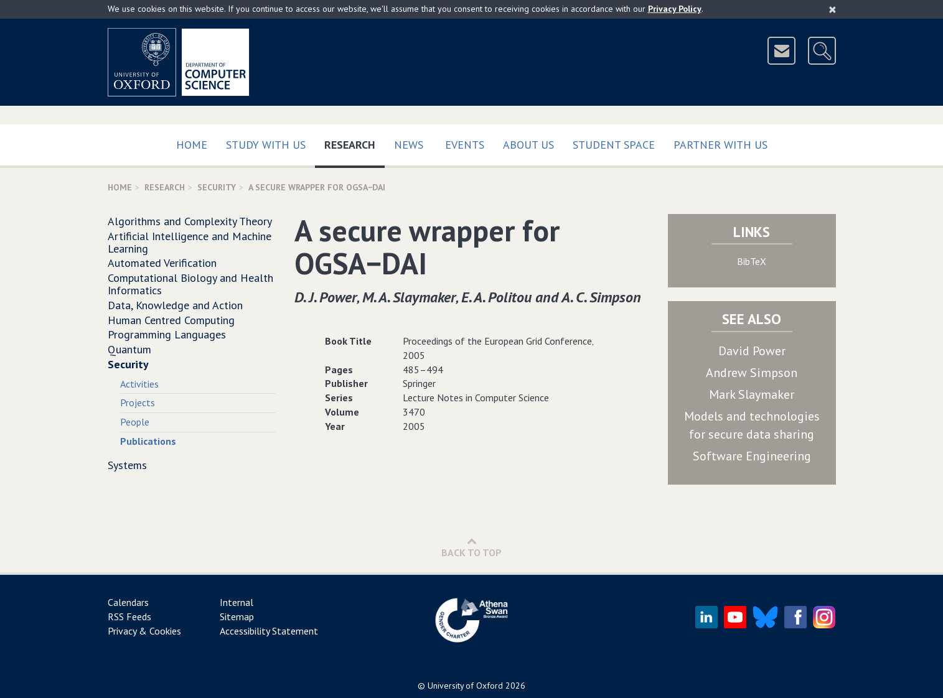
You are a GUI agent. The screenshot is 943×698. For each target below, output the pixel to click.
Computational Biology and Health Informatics (190, 284)
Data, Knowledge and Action (175, 305)
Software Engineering (752, 456)
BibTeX (751, 261)
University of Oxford (465, 685)
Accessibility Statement (269, 631)
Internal (236, 602)
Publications (148, 441)
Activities (139, 384)
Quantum (129, 349)
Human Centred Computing (171, 320)
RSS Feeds (129, 616)
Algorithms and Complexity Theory (190, 221)
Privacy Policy (674, 8)
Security (216, 187)
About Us (528, 144)
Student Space (614, 144)
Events (464, 144)
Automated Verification (162, 263)
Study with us (266, 144)
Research (354, 142)
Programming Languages (167, 334)
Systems (127, 465)
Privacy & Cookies (144, 631)
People (134, 422)
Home (191, 144)
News (408, 144)
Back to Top (471, 547)
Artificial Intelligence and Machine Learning (189, 242)
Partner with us (720, 144)
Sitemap (237, 616)
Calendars (128, 602)
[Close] (832, 9)
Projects (137, 402)
